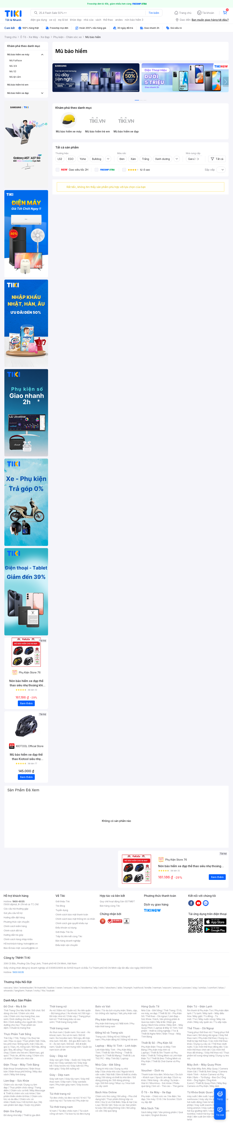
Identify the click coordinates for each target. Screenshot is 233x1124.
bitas (221, 987)
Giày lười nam (57, 1078)
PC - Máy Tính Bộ (110, 1058)
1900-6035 (18, 901)
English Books (159, 1115)
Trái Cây (8, 1038)
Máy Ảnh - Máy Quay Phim (204, 1064)
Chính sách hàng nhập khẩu (18, 939)
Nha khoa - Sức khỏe (161, 1083)
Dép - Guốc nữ (72, 1060)
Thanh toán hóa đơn (151, 1074)
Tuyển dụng (62, 910)
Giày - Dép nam (59, 1074)
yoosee (186, 987)
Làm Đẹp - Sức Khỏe (16, 1080)
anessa (177, 987)
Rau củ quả (15, 1041)
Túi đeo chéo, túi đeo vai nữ (64, 1097)
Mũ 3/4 (13, 66)
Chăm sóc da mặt (13, 1084)
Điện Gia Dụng (13, 1111)
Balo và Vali (102, 1006)
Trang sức (100, 1036)
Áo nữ (53, 1010)
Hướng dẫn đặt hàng (14, 917)
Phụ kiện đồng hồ (111, 1039)
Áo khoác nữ (74, 1013)
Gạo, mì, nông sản (20, 1046)
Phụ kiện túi (82, 1100)
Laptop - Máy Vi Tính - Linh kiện (116, 1045)
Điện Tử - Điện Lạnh (199, 1006)
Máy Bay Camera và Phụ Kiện (207, 1084)
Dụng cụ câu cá (202, 1044)
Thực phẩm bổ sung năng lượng (208, 1054)
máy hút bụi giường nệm (206, 1109)
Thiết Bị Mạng (113, 1055)
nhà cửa (88, 19)
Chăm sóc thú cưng (105, 1096)
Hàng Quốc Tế (150, 1006)
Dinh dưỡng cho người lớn (22, 1022)
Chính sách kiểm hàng (15, 926)
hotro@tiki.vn (31, 943)
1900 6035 (18, 972)
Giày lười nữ (77, 1065)
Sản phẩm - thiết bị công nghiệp (162, 1029)
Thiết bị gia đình (31, 1115)
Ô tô (159, 1099)
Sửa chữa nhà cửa (110, 1071)
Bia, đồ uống (15, 1049)
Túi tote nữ (69, 1100)
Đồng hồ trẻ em (129, 1039)
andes (119, 19)
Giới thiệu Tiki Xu (64, 932)
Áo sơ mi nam (70, 1035)
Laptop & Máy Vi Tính (166, 1027)
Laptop (125, 1058)
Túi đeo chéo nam (68, 1110)
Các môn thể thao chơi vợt (207, 1048)
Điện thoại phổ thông (20, 1071)
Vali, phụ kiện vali (128, 1013)
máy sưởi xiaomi (210, 1108)
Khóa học (169, 1074)
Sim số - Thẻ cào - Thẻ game (167, 1086)
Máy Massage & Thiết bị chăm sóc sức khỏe (24, 1092)
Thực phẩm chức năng (21, 1087)
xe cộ (52, 19)
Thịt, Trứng (20, 1038)
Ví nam (53, 1110)
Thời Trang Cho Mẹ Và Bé (17, 1010)
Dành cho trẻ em (19, 1052)
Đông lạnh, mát (26, 1044)
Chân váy (72, 1016)
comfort (212, 987)
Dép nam (66, 1081)
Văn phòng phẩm (168, 1112)
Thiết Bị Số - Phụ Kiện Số (156, 1042)
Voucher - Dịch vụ (152, 1070)
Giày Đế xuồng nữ (70, 1068)
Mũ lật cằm (15, 76)
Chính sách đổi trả (13, 930)
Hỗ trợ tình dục (29, 1102)
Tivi (195, 1019)
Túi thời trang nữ (60, 1093)
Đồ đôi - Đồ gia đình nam (73, 1041)
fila (43, 990)
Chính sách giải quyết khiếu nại (72, 923)
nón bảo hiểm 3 (134, 19)
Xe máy (151, 1099)
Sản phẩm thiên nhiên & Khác (22, 1095)
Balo (97, 1010)
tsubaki (51, 990)
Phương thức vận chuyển (16, 921)
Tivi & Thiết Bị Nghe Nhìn (159, 1032)
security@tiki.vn (29, 948)
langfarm (19, 990)
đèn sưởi (202, 1096)
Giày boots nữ (61, 1065)
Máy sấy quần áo (203, 1022)
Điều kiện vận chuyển (67, 945)
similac (202, 987)
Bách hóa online (157, 1025)
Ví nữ (83, 1097)
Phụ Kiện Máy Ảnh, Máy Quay (202, 1068)
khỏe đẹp (76, 19)
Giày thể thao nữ (213, 1052)
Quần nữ (71, 1010)
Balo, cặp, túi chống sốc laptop (116, 1012)
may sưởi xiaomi (203, 1105)
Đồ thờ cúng (107, 1083)
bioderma (87, 987)
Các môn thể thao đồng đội (208, 1046)
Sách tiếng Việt (149, 1112)
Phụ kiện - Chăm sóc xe (153, 1096)
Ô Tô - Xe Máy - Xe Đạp (156, 1092)
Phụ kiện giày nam (65, 1084)
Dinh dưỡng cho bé (20, 1019)
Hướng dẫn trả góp (13, 935)
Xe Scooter (169, 1099)
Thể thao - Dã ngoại (156, 1016)
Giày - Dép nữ (58, 1055)
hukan (29, 990)
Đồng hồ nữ (114, 1036)
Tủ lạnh (197, 1013)
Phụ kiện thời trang (107, 1019)
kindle (148, 987)
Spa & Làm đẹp (163, 1077)
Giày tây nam (72, 1078)
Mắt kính (124, 1023)
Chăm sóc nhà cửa (23, 1058)
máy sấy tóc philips (210, 1099)
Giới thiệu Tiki (63, 901)
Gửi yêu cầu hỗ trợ (13, 913)
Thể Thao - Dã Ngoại (200, 1028)
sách (98, 19)
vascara (8, 987)
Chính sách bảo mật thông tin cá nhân (75, 919)
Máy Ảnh (214, 1086)
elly (96, 987)
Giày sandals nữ (67, 1062)
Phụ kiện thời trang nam (114, 1025)
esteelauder (26, 987)
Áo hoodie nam (64, 1038)
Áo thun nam (56, 1032)
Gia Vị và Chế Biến (110, 1102)
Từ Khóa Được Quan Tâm (203, 1092)
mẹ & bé (63, 19)
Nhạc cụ (120, 1083)
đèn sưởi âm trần (202, 1116)
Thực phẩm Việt (31, 1041)
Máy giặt (197, 1016)
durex (77, 987)
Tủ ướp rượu (220, 1022)
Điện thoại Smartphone (16, 1068)
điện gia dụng (39, 19)
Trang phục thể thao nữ (199, 1032)
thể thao (108, 19)
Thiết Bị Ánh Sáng (207, 1071)
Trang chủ (185, 12)
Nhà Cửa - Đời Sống (107, 1064)
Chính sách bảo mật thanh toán (72, 914)
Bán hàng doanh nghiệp (68, 940)
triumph (128, 987)
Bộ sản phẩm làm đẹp (23, 1103)
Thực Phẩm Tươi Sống (17, 1034)
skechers (111, 987)
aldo (120, 987)
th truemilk (40, 987)
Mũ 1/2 (12, 71)
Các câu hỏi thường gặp (16, 908)
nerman (157, 987)
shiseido (8, 990)
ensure (68, 987)
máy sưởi (192, 1096)
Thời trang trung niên (67, 1022)
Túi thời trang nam (61, 1106)
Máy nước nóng (207, 1019)
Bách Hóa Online (106, 1092)
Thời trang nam (59, 1028)
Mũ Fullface (15, 60)
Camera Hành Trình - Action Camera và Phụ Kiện (207, 1074)
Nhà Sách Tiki (150, 1108)
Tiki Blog (60, 905)
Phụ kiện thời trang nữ (106, 1023)
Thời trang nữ (58, 1006)
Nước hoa (16, 1102)
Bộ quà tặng (110, 1110)
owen (59, 987)
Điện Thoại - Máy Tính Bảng (21, 1064)
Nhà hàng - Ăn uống (158, 1080)
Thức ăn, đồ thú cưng (20, 1055)
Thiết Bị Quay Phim (206, 1083)
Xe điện (172, 1096)
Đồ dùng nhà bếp (13, 1115)
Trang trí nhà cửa (104, 1068)
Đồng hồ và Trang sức (109, 1032)
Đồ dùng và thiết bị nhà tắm (116, 1077)
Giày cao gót (56, 1060)
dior (16, 987)
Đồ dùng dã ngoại (208, 1035)
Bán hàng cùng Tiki (110, 905)
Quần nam (69, 1032)
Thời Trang (169, 1010)
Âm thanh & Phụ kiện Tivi (200, 1010)
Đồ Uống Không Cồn (114, 1108)
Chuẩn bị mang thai (20, 1027)
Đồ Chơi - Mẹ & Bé (15, 1006)
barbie (51, 987)
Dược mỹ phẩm (33, 1105)
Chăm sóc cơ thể (19, 1090)
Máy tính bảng (18, 1074)
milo (101, 987)
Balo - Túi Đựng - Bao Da (206, 1077)
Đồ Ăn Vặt (107, 1105)
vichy (37, 990)
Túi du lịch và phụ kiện (113, 1010)
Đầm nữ (61, 1010)
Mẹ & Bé (161, 1022)
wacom (167, 987)
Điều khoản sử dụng (66, 927)
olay (195, 987)
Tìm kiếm (154, 12)
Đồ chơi (36, 1010)
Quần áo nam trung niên (68, 1046)
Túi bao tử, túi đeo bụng (77, 1113)
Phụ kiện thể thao (208, 1038)
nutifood (138, 987)
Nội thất (111, 1074)
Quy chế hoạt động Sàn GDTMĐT (117, 901)
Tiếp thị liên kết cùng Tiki (69, 936)
